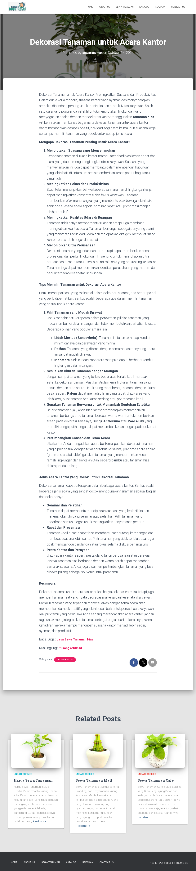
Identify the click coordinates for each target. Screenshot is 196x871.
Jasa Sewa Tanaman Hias (77, 639)
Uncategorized (65, 659)
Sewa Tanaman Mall (94, 780)
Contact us (178, 7)
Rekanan (160, 7)
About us (104, 7)
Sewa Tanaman (125, 7)
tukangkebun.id (71, 648)
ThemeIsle (182, 862)
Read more (39, 821)
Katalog (144, 7)
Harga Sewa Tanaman (33, 780)
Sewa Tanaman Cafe (156, 780)
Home (90, 7)
